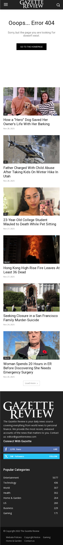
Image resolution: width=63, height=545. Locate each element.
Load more (31, 383)
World (6, 262)
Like (55, 449)
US (5, 114)
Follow (53, 456)
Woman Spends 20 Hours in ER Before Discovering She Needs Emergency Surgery (27, 368)
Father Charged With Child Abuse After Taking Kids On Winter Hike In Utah (30, 172)
